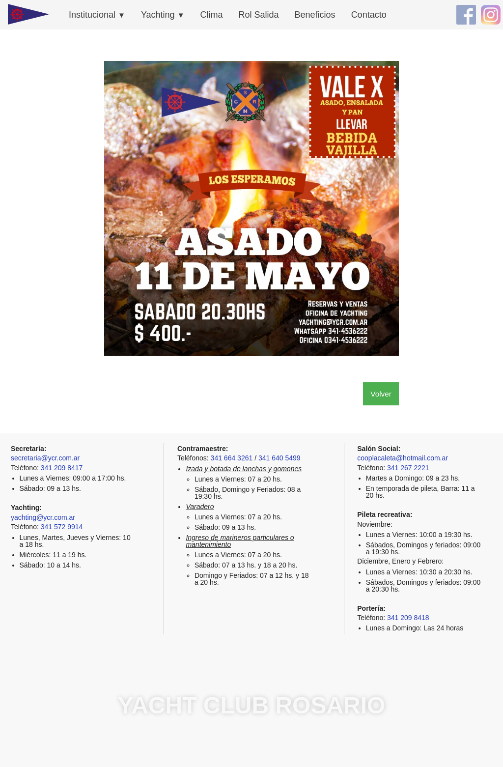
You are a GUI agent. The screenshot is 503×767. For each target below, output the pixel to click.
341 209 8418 (408, 618)
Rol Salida (259, 15)
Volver (380, 394)
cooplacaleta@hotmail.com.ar (402, 458)
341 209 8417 (62, 468)
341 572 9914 (62, 527)
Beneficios (315, 15)
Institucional (97, 15)
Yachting (163, 15)
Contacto (369, 15)
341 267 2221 (408, 468)
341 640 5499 (279, 458)
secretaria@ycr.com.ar (45, 458)
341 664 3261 (232, 458)
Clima (211, 15)
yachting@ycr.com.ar (43, 517)
